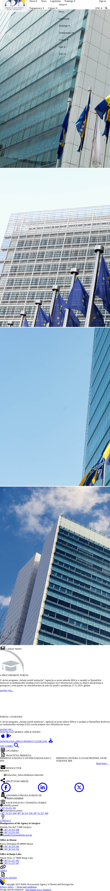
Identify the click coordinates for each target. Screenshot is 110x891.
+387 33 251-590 (11, 829)
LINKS (3, 870)
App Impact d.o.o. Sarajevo (38, 889)
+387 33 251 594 (8, 813)
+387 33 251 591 (8, 808)
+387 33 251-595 (11, 832)
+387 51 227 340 (40, 813)
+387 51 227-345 (11, 860)
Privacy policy (7, 887)
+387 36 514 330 (24, 813)
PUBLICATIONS (8, 878)
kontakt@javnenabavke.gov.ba (17, 835)
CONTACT (5, 820)
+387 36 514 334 (11, 849)
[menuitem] (36, 8)
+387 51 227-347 (11, 863)
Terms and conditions (26, 887)
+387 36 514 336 (11, 846)
